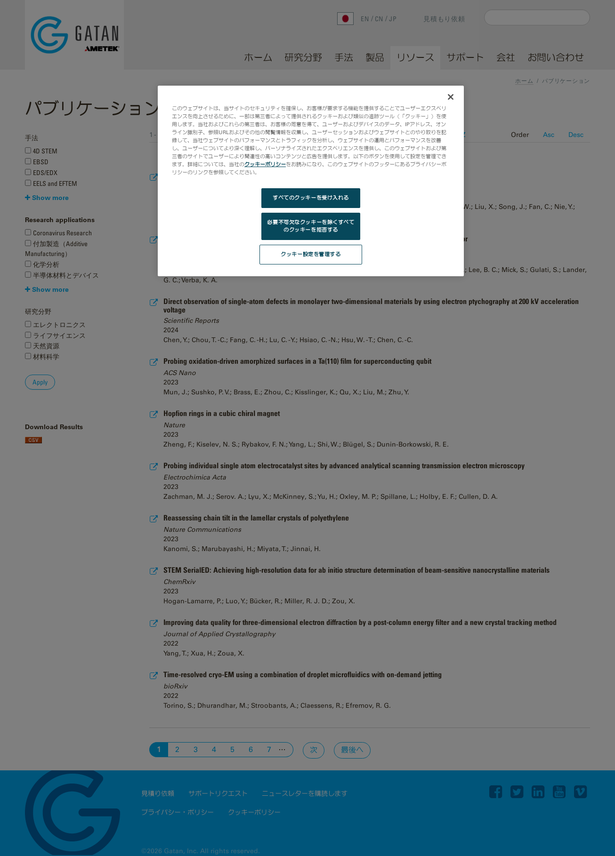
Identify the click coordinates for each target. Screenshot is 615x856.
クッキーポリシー (265, 164)
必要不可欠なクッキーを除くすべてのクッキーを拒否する (310, 226)
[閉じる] (450, 97)
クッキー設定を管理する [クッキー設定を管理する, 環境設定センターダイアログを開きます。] (310, 254)
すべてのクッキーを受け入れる (311, 197)
